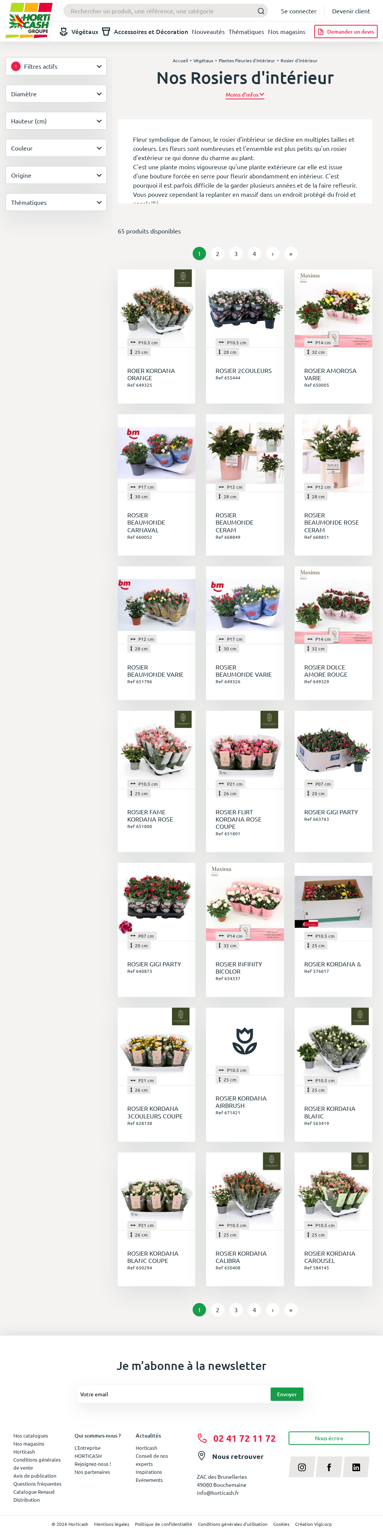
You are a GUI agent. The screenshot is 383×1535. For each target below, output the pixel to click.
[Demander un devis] (346, 31)
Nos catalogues (30, 1435)
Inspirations (149, 1472)
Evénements (149, 1480)
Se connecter (298, 11)
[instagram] (302, 1466)
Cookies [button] (281, 1524)
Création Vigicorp (313, 1524)
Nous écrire (329, 1438)
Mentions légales (111, 1524)
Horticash (146, 1447)
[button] (245, 94)
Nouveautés (208, 31)
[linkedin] (356, 1466)
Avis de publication (34, 1475)
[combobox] (165, 11)
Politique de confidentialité (163, 1524)
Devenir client (351, 11)
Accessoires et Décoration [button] (145, 31)
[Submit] (259, 10)
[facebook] (329, 1466)
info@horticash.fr (218, 1492)
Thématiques (246, 31)
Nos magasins (286, 31)
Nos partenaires (92, 1472)
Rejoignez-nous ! (93, 1463)
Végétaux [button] (79, 31)
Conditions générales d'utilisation (233, 1524)
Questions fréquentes (37, 1483)
